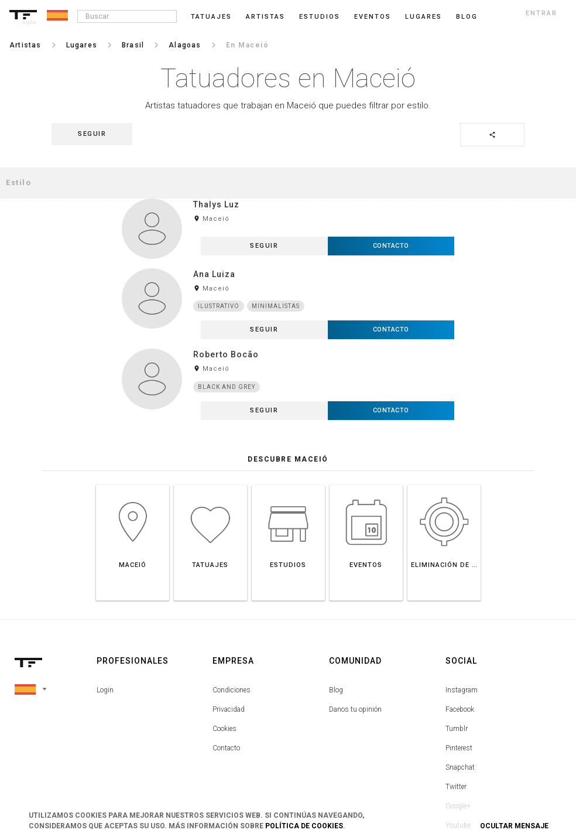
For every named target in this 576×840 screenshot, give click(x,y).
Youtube (458, 756)
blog (467, 17)
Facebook (459, 640)
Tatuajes (211, 17)
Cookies (224, 659)
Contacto (226, 678)
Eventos (372, 17)
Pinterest (458, 678)
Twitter (456, 717)
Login (105, 620)
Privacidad (228, 640)
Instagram (461, 620)
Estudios (319, 17)
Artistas (265, 17)
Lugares (423, 17)
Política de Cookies (304, 826)
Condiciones (231, 620)
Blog (336, 620)
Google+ (458, 736)
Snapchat (460, 698)
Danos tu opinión (355, 640)
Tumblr (456, 659)
